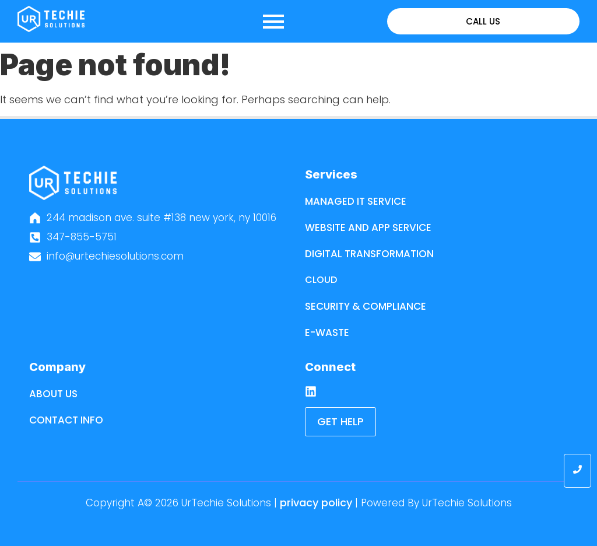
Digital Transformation (369, 254)
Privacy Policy (316, 502)
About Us (53, 394)
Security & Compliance (365, 306)
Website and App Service (368, 227)
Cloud (321, 279)
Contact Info (66, 420)
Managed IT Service (355, 201)
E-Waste (327, 333)
